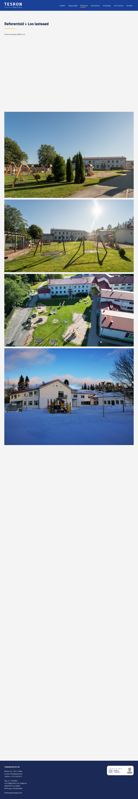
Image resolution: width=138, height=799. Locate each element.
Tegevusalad (72, 5)
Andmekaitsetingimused (13, 792)
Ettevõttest (95, 5)
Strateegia (107, 5)
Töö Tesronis (118, 5)
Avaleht (62, 5)
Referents (84, 5)
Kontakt (129, 5)
